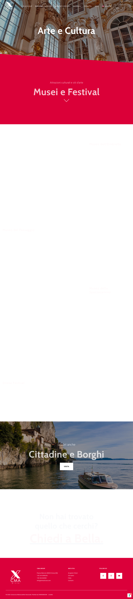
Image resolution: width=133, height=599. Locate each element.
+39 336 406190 (42, 578)
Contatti (70, 580)
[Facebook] (103, 576)
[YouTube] (119, 576)
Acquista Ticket (73, 573)
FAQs (69, 578)
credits (50, 594)
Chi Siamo (71, 575)
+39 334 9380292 (42, 575)
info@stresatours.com (44, 580)
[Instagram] (111, 576)
